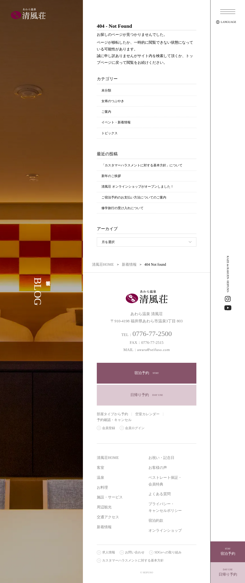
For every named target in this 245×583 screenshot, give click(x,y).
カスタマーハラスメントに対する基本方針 (133, 560)
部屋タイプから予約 (112, 414)
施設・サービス (110, 497)
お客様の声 (157, 468)
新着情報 (104, 527)
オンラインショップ (165, 530)
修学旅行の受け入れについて (122, 208)
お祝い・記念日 (161, 458)
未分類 (106, 90)
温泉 (100, 477)
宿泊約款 (155, 520)
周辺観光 (104, 507)
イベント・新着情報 (116, 122)
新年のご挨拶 (111, 176)
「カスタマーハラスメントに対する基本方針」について (141, 165)
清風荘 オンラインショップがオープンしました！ (137, 186)
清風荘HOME (108, 458)
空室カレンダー (147, 414)
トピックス (109, 133)
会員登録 (108, 428)
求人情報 (108, 552)
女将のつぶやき (112, 101)
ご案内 (106, 111)
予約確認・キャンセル (114, 420)
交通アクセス (108, 517)
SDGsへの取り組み (168, 552)
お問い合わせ (134, 552)
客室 (100, 468)
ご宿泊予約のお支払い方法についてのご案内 (133, 197)
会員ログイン (134, 428)
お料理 (102, 487)
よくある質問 (159, 494)
